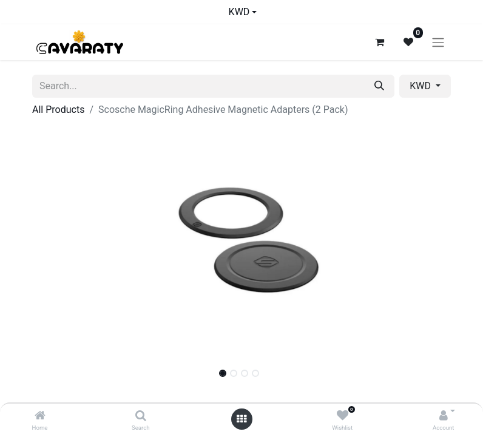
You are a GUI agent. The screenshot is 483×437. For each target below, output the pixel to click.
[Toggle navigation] (438, 42)
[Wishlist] (342, 416)
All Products (58, 109)
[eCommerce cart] (379, 42)
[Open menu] (241, 419)
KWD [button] (421, 86)
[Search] (140, 416)
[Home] (40, 416)
